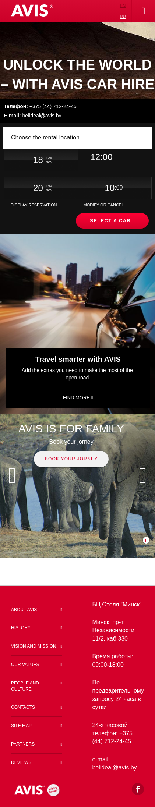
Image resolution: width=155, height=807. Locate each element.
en (123, 5)
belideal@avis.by (32, 115)
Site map (21, 725)
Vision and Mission (33, 646)
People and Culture (25, 686)
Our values (25, 664)
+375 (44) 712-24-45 (40, 106)
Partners (23, 744)
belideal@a (111, 767)
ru (123, 16)
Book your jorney (71, 458)
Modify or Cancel (103, 205)
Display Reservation (34, 205)
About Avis (24, 609)
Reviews (21, 762)
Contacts (23, 707)
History (21, 627)
